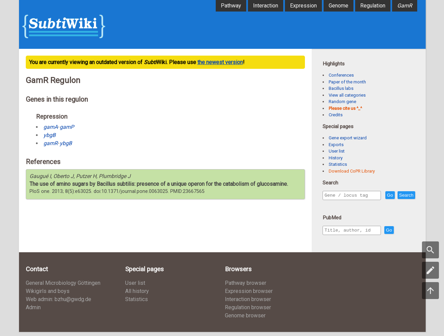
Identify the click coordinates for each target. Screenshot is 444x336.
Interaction (265, 5)
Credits (336, 114)
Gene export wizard (348, 137)
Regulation (372, 5)
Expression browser (249, 295)
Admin (33, 311)
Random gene (342, 101)
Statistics (338, 164)
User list (337, 151)
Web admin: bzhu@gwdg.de (58, 303)
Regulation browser (248, 311)
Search (333, 204)
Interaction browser (248, 303)
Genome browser (245, 319)
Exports (336, 144)
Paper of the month (347, 81)
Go (405, 195)
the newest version (220, 62)
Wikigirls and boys (48, 295)
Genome (338, 5)
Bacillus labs (341, 88)
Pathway (231, 5)
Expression (303, 5)
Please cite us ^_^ (345, 108)
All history (137, 295)
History (336, 157)
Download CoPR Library (352, 171)
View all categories (347, 95)
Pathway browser (245, 287)
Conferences (341, 75)
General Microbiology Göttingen (63, 287)
